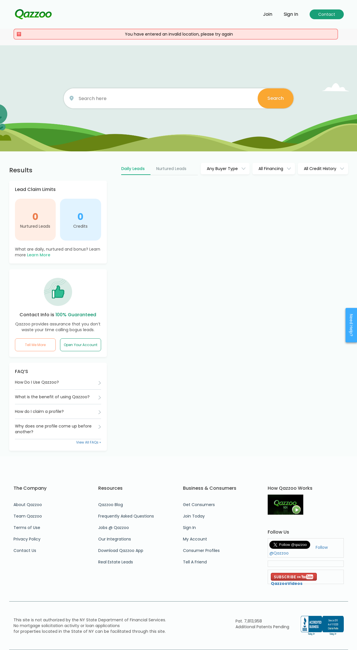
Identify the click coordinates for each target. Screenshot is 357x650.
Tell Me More (35, 344)
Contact (326, 14)
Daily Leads (133, 168)
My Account (195, 539)
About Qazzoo (27, 504)
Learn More (38, 255)
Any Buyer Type (222, 168)
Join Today (194, 516)
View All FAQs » (88, 442)
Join (267, 14)
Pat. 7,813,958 (249, 621)
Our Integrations (114, 539)
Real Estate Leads (115, 562)
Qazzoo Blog (110, 504)
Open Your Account (80, 344)
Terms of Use (26, 527)
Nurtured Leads (35, 226)
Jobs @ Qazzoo (113, 527)
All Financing (270, 168)
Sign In (189, 527)
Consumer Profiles (201, 550)
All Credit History (320, 168)
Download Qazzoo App (120, 550)
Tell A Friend (195, 562)
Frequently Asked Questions (126, 516)
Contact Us (24, 550)
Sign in (291, 14)
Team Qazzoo (27, 516)
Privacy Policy (26, 539)
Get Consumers (199, 504)
